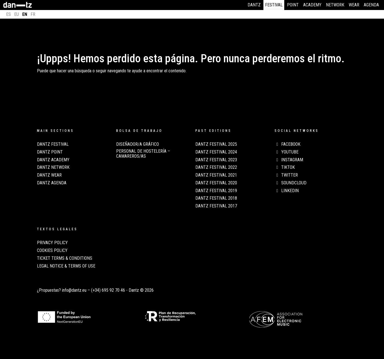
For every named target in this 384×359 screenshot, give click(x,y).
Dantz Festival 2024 (216, 152)
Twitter (286, 175)
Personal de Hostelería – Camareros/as (143, 154)
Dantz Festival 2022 (216, 167)
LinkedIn (287, 190)
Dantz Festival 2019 (216, 190)
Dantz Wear (49, 175)
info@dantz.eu (74, 290)
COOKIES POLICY (52, 250)
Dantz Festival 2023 (216, 159)
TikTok (285, 167)
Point (293, 5)
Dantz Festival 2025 (216, 144)
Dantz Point (50, 152)
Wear (354, 5)
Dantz (254, 5)
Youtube (286, 152)
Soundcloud (290, 182)
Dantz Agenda (51, 182)
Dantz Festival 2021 (216, 175)
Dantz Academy (53, 159)
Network (335, 5)
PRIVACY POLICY (52, 242)
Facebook (287, 144)
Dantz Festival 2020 (216, 182)
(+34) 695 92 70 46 (108, 290)
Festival (274, 5)
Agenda (371, 5)
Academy (312, 5)
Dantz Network (53, 167)
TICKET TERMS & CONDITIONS (64, 258)
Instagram (289, 159)
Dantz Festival (53, 144)
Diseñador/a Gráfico (137, 144)
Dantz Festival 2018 (216, 198)
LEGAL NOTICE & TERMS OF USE (66, 266)
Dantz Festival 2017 (216, 206)
